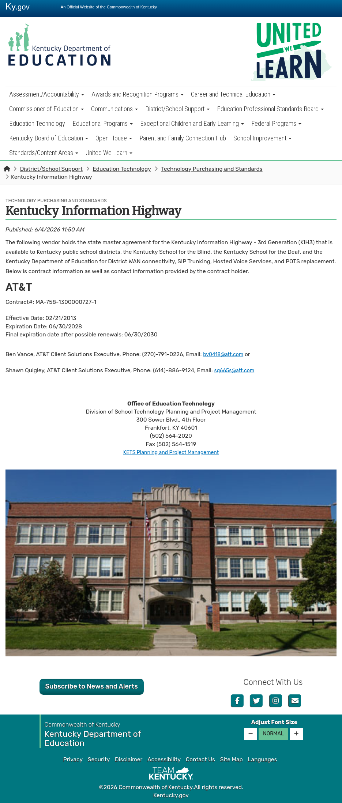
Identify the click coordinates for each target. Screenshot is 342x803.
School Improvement (262, 138)
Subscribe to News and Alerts (91, 686)
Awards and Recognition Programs (137, 94)
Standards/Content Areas (43, 153)
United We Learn (109, 153)
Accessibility (164, 759)
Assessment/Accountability (46, 94)
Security (99, 759)
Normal (273, 734)
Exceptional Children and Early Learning (192, 123)
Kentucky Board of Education (48, 138)
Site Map (231, 759)
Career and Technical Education (233, 94)
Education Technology (37, 123)
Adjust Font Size (274, 722)
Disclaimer (128, 759)
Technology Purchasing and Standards (211, 169)
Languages (262, 759)
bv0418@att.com (225, 354)
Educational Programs (102, 123)
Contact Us (200, 759)
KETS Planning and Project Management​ (171, 452)
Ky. (17, 6)
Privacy (73, 759)
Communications (114, 109)
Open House (113, 138)
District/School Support (177, 109)
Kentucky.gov (171, 795)
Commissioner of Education (46, 109)
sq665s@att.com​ (236, 370)
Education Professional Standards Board (270, 109)
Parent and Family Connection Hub (182, 138)
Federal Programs (276, 123)
